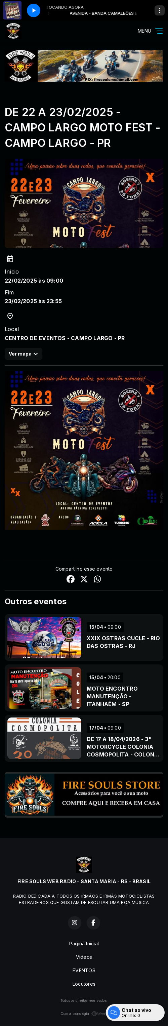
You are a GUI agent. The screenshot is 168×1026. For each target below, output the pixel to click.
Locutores (84, 984)
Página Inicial (84, 943)
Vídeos (84, 957)
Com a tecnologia (83, 1013)
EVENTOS (84, 970)
